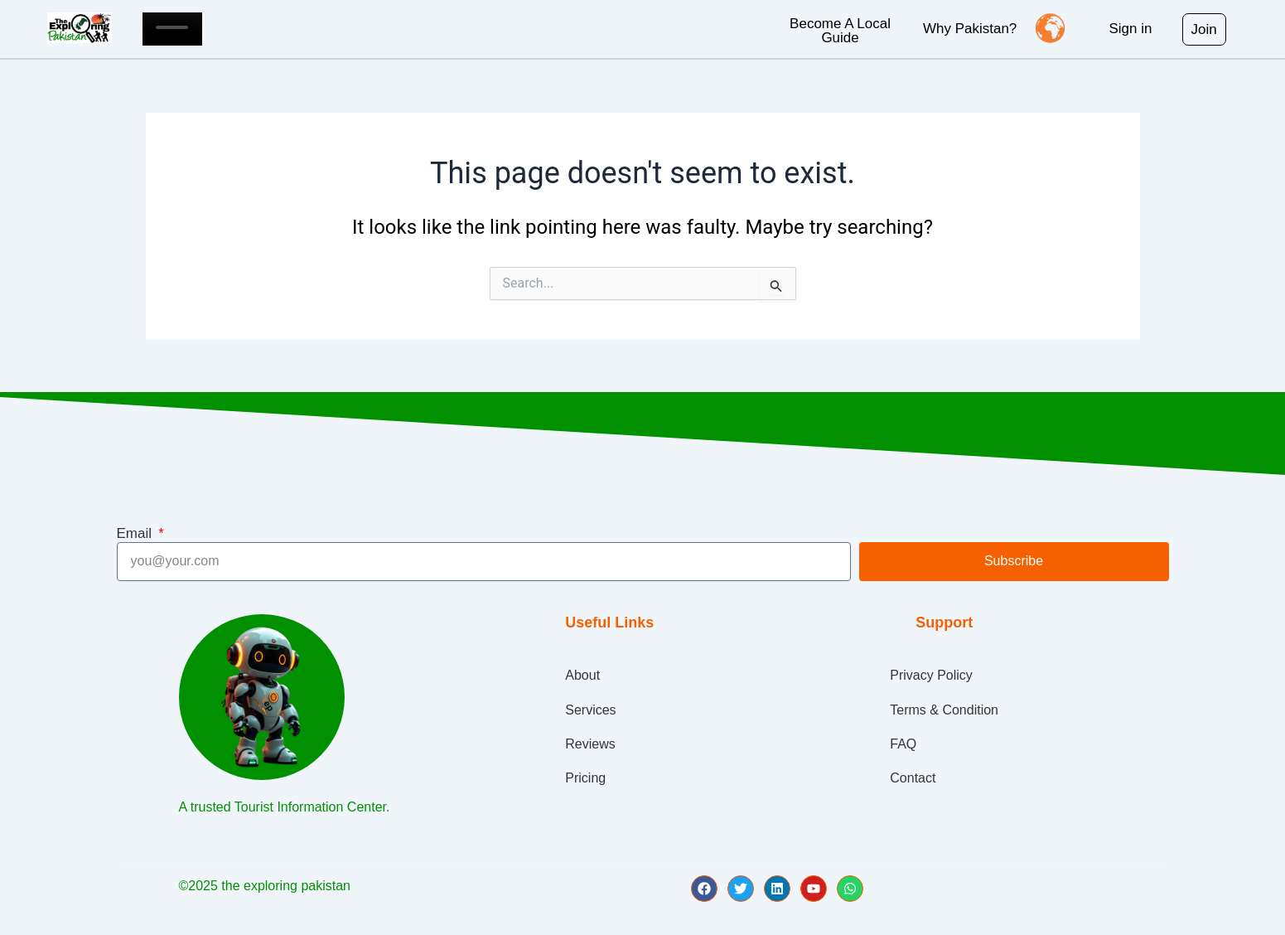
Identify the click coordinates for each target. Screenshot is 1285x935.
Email (136, 533)
